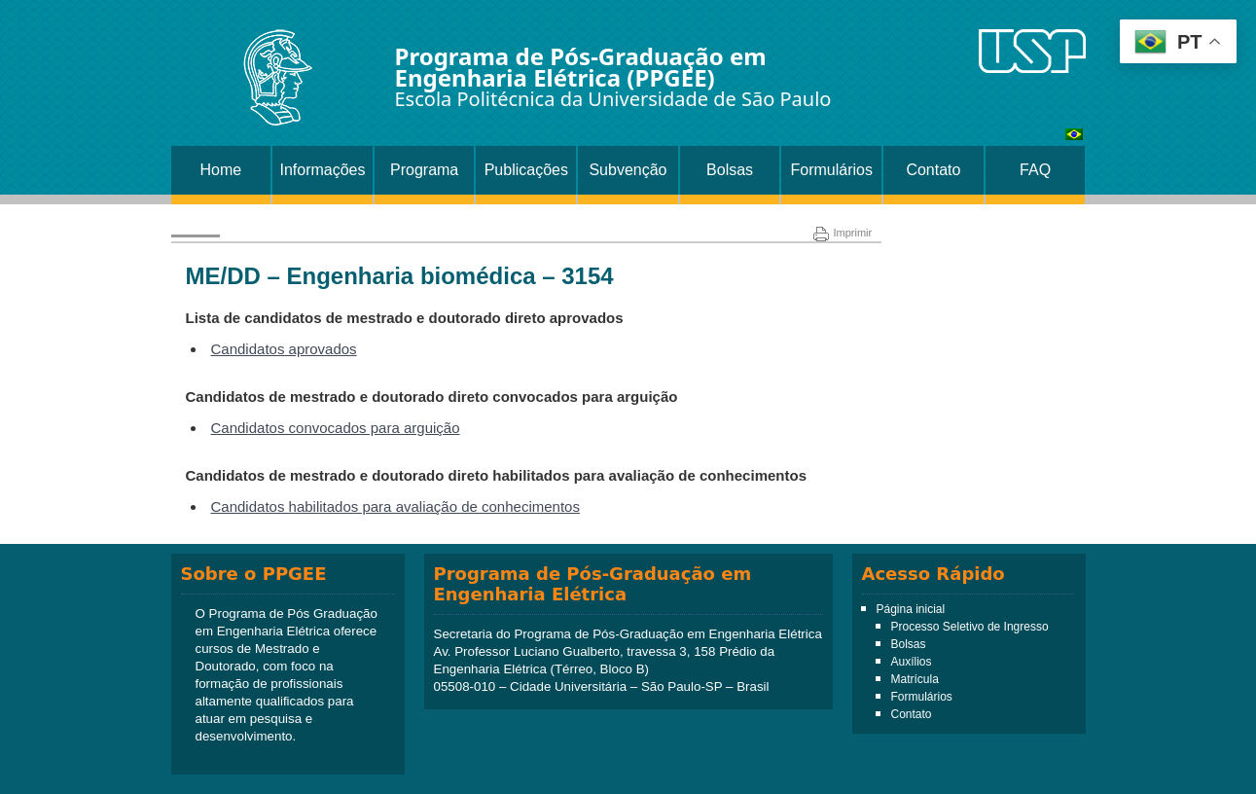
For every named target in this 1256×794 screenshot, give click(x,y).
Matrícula (915, 679)
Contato (933, 170)
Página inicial (911, 609)
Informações (322, 170)
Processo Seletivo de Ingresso (970, 626)
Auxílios (911, 661)
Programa (424, 170)
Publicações (526, 170)
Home (220, 170)
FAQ (1035, 170)
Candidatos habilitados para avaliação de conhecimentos (395, 506)
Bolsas (729, 170)
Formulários (832, 170)
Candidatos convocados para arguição (335, 427)
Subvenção (627, 170)
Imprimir (843, 232)
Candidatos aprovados (284, 349)
